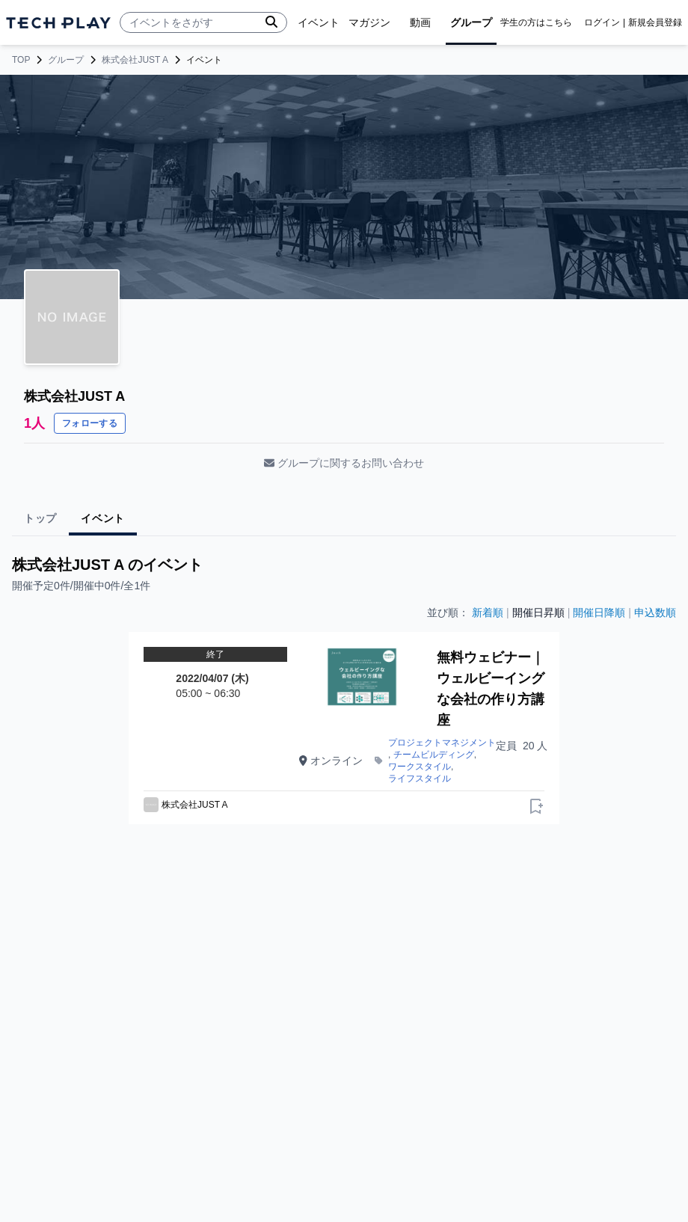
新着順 (487, 612)
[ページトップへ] (58, 22)
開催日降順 (599, 612)
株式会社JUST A (135, 60)
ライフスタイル (419, 778)
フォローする (89, 423)
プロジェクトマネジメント (442, 742)
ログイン (602, 22)
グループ (66, 60)
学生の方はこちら (536, 22)
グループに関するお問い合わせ (344, 463)
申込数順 (655, 612)
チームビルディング (433, 754)
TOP (21, 60)
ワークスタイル (419, 766)
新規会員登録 (655, 22)
